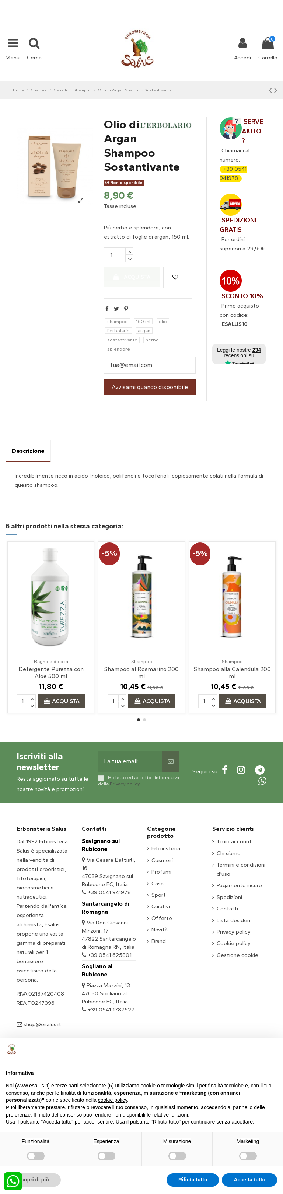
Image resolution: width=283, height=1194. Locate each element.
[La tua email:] (130, 761)
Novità (159, 929)
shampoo (117, 321)
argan (144, 330)
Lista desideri (233, 920)
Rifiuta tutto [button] (192, 1180)
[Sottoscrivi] (170, 761)
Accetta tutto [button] (249, 1180)
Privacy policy (125, 784)
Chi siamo (229, 853)
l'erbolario (118, 330)
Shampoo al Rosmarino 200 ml (141, 673)
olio (163, 321)
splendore (118, 349)
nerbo (152, 340)
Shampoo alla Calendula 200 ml (232, 673)
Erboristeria (165, 848)
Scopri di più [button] (33, 1180)
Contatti (227, 908)
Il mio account (234, 841)
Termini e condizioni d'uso (241, 869)
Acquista (132, 277)
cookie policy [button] (112, 1100)
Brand (158, 941)
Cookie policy (234, 943)
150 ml (143, 321)
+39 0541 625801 (110, 955)
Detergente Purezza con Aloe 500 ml (51, 673)
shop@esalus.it (171, 4)
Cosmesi (162, 860)
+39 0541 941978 (109, 892)
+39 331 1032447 (114, 4)
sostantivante (122, 340)
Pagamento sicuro (239, 885)
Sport (158, 895)
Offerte (161, 918)
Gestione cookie (237, 955)
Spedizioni (229, 897)
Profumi (161, 871)
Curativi (160, 906)
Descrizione (28, 450)
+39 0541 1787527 (111, 1009)
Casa (157, 883)
